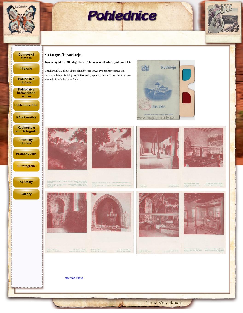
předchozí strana (74, 277)
